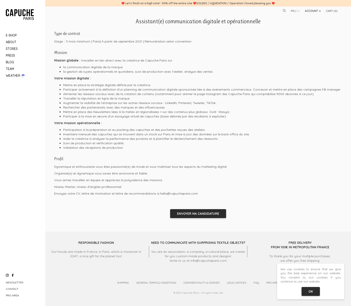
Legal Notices (236, 282)
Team (10, 69)
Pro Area (12, 295)
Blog (10, 62)
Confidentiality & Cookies (202, 282)
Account (313, 11)
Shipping (123, 282)
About (11, 42)
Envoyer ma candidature (198, 214)
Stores (12, 49)
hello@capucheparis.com (179, 193)
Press (10, 55)
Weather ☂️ (15, 76)
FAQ (256, 282)
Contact (12, 289)
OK (310, 291)
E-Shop (11, 35)
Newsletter (14, 282)
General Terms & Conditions (156, 282)
